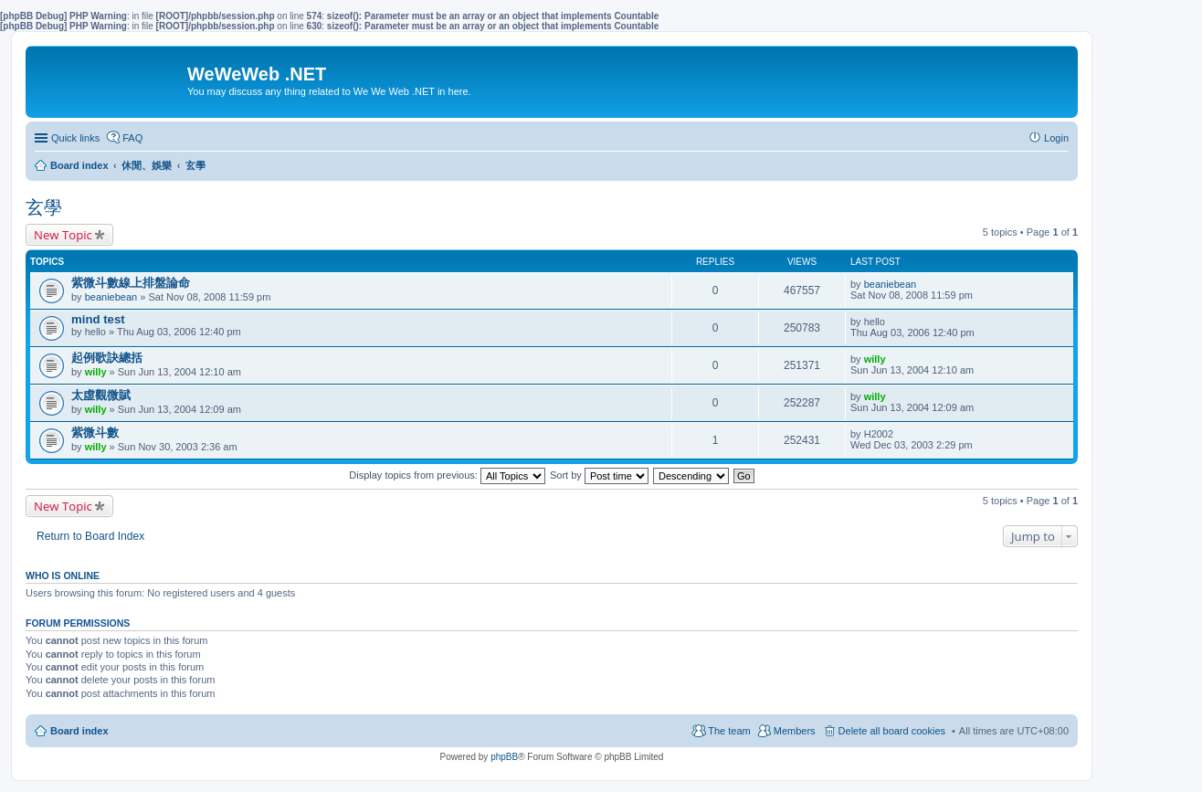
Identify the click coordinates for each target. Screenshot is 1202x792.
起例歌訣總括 (106, 357)
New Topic (63, 235)
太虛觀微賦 (101, 395)
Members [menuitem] (795, 730)
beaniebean (111, 296)
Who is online (63, 575)
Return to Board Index (90, 536)
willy (96, 371)
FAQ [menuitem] (132, 137)
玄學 (44, 207)
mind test (98, 319)
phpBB (504, 757)
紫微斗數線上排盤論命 (130, 283)
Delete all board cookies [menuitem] (891, 730)
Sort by (599, 475)
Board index (79, 730)
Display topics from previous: (447, 475)
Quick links (75, 137)
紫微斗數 (95, 432)
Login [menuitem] (1056, 137)
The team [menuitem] (729, 730)
